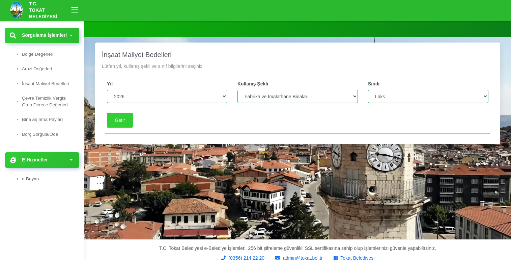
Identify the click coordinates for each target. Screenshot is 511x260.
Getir (120, 120)
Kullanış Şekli (252, 83)
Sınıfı (373, 83)
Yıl (110, 83)
